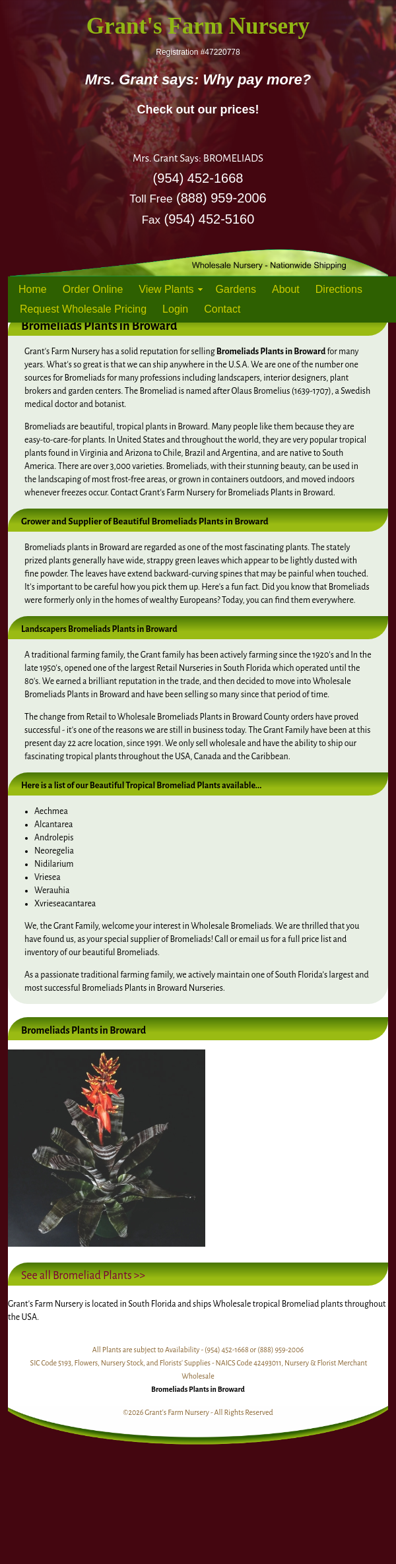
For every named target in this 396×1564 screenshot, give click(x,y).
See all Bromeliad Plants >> (83, 1276)
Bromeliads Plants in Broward (198, 1389)
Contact (222, 309)
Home (32, 289)
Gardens (236, 289)
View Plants (166, 289)
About (286, 289)
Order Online (93, 289)
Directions (338, 289)
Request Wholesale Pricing (83, 309)
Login (175, 309)
